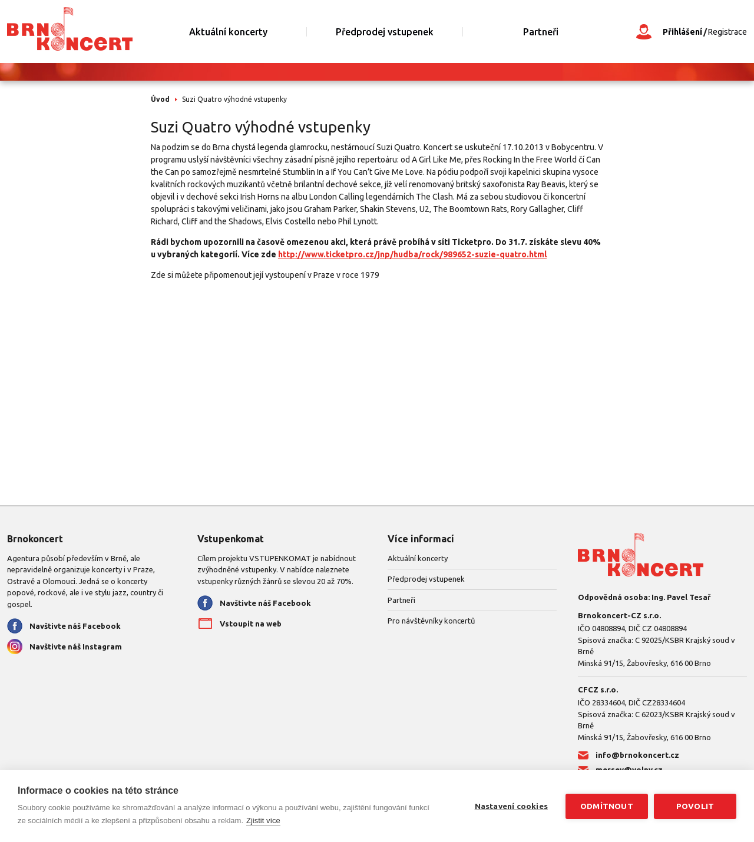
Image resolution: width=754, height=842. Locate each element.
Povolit (695, 806)
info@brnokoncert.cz (637, 755)
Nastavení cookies (511, 806)
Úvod (160, 99)
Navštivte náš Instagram (75, 646)
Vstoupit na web (251, 623)
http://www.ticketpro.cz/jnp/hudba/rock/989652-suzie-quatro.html (412, 254)
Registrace (727, 32)
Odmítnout (606, 806)
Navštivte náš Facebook (75, 626)
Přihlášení (682, 32)
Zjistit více (263, 820)
